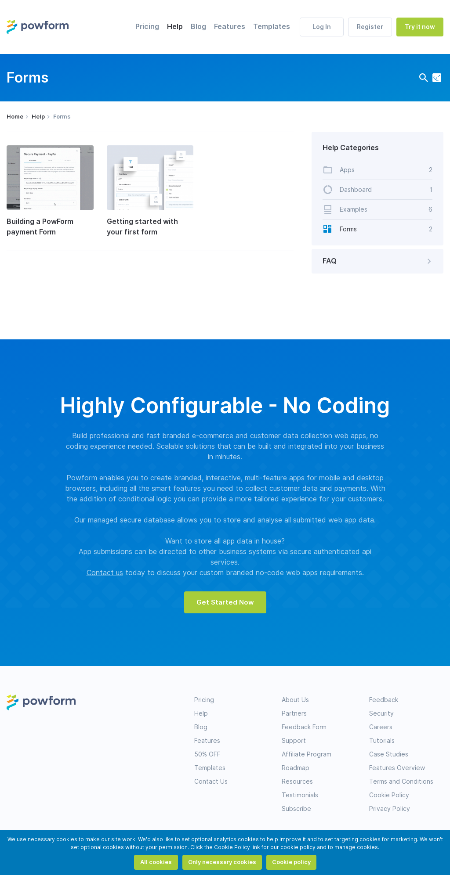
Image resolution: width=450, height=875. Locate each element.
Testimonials (300, 795)
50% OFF (207, 754)
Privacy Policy (389, 808)
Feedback (383, 699)
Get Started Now (225, 602)
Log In (321, 26)
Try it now (420, 26)
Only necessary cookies (222, 861)
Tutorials (382, 740)
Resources (297, 781)
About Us (295, 699)
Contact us (105, 573)
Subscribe (296, 808)
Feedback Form (304, 727)
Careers (380, 727)
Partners (294, 713)
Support (294, 740)
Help (175, 26)
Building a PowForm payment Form (40, 226)
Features (229, 26)
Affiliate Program (306, 754)
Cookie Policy (389, 795)
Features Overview (397, 767)
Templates (271, 26)
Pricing (147, 26)
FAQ (379, 261)
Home (15, 116)
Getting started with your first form (142, 226)
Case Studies (388, 754)
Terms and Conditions (401, 781)
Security (381, 713)
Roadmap (295, 767)
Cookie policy (291, 861)
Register (370, 26)
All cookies (156, 861)
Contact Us (211, 781)
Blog (198, 26)
